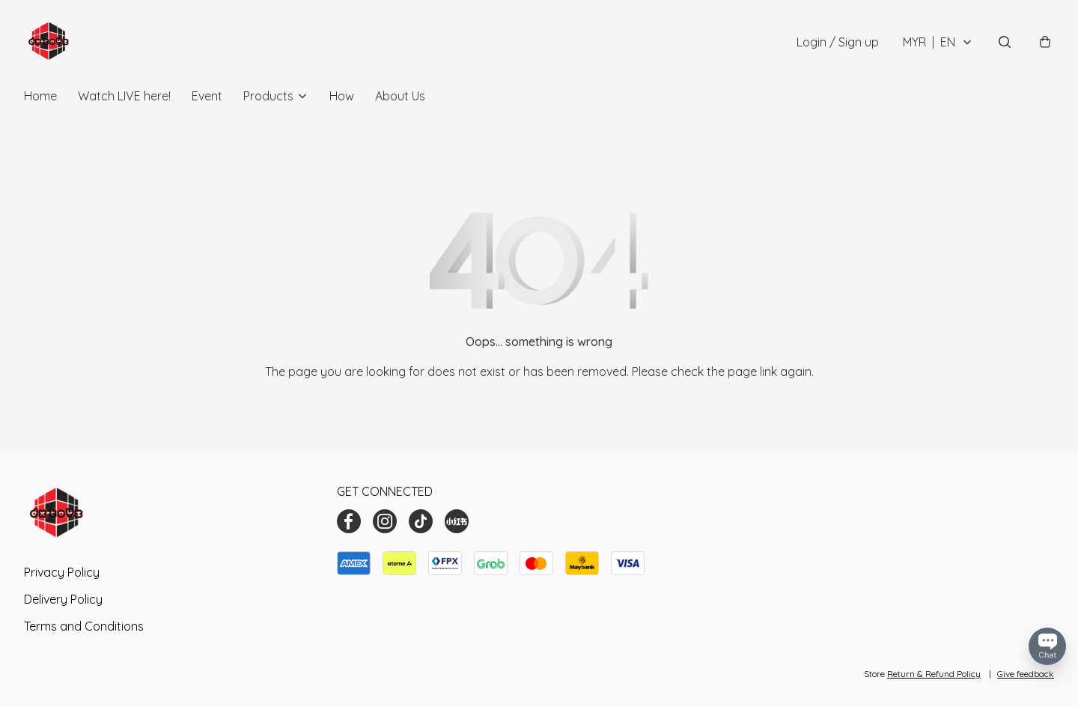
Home (40, 95)
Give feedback (1025, 673)
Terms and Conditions (84, 626)
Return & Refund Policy (934, 673)
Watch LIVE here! (124, 95)
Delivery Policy (63, 599)
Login (838, 41)
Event (207, 95)
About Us (400, 95)
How (341, 95)
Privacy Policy (62, 572)
